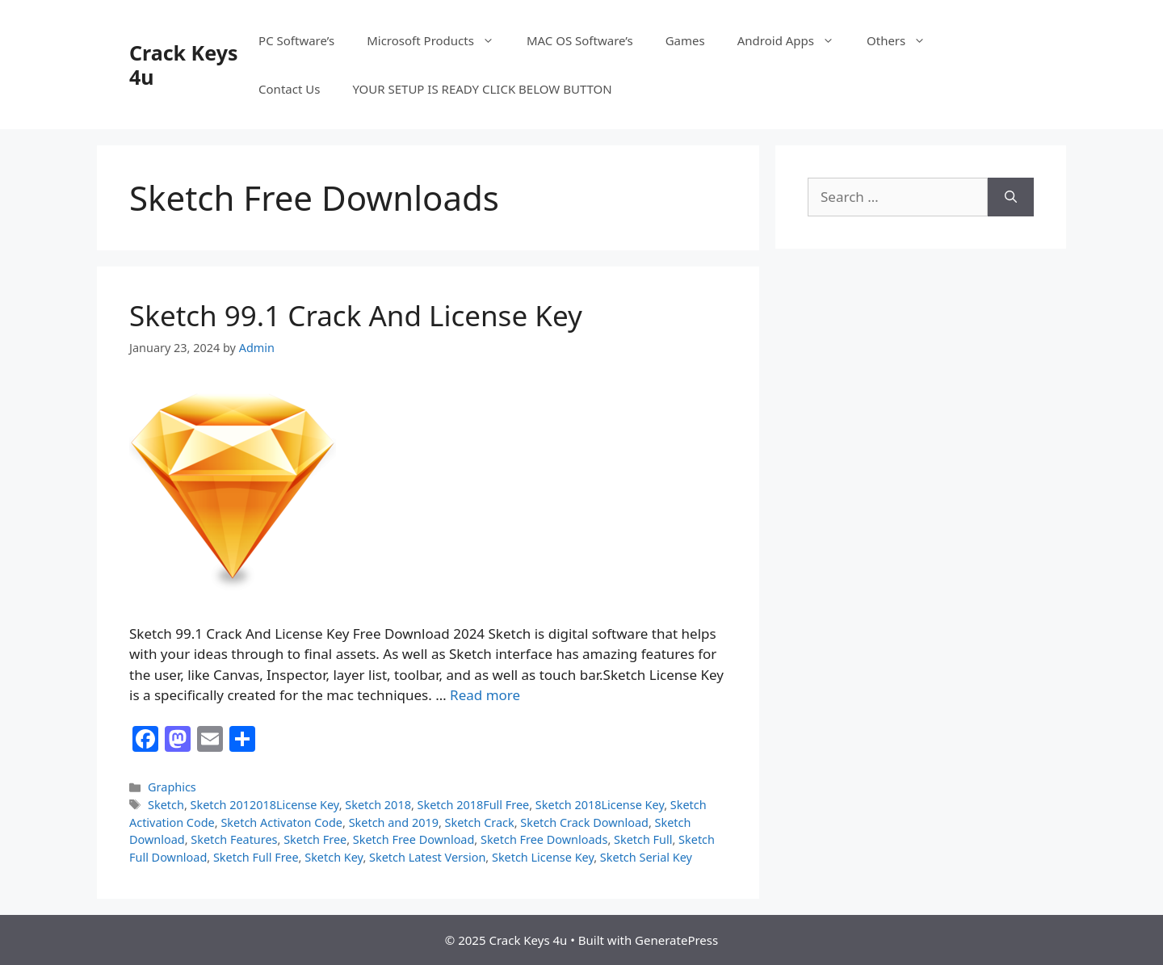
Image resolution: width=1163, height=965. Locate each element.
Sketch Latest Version (427, 857)
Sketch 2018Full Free (474, 804)
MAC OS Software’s (580, 40)
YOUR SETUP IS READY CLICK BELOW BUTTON (481, 89)
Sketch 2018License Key (599, 804)
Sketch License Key (543, 857)
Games (685, 40)
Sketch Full (643, 839)
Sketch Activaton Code (281, 822)
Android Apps (793, 40)
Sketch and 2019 (394, 822)
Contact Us (289, 89)
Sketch (166, 804)
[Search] (1011, 197)
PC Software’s (296, 40)
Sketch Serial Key (646, 857)
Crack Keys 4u (183, 64)
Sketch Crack (479, 822)
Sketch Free (314, 839)
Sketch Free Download (414, 839)
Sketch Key (333, 857)
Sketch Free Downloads (544, 839)
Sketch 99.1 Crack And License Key (355, 315)
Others (904, 40)
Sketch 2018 (378, 804)
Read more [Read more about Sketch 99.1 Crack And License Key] (485, 695)
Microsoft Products (438, 40)
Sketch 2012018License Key (265, 804)
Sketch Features (234, 839)
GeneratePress (676, 940)
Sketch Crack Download (584, 822)
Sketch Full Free (256, 857)
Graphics (172, 787)
